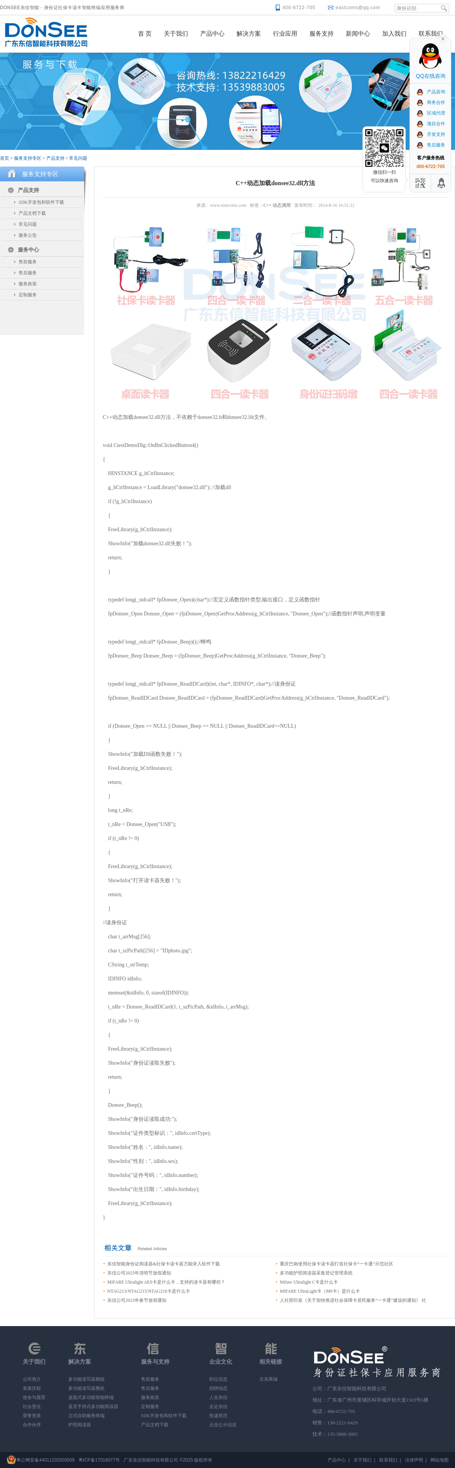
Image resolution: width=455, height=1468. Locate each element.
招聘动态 (218, 1388)
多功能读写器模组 (86, 1379)
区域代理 (430, 113)
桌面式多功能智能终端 (91, 1397)
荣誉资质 (32, 1415)
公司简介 (32, 1379)
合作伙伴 (32, 1424)
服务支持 (321, 33)
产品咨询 (430, 91)
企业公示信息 (223, 1424)
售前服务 (28, 261)
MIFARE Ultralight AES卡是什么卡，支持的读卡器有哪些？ (166, 1282)
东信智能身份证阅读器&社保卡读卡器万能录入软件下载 (163, 1264)
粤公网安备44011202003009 (45, 1460)
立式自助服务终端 (86, 1415)
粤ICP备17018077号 (99, 1460)
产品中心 (212, 33)
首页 (4, 158)
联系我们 (431, 33)
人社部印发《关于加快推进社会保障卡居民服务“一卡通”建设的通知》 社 (353, 1300)
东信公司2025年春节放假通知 (136, 1300)
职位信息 (218, 1379)
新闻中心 (358, 33)
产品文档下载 (32, 213)
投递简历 (218, 1415)
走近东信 (218, 1406)
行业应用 (285, 33)
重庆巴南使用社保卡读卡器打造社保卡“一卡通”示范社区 (336, 1264)
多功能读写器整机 (86, 1388)
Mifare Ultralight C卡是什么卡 (309, 1282)
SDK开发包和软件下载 (41, 202)
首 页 (145, 33)
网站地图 (439, 1460)
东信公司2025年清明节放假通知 (139, 1273)
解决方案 (249, 33)
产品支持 (55, 158)
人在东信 (218, 1397)
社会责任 (32, 1406)
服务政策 (28, 283)
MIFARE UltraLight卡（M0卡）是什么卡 (320, 1291)
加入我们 (394, 33)
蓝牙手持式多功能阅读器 (93, 1406)
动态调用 (282, 205)
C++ (268, 205)
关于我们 (176, 33)
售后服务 (28, 272)
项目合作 (430, 123)
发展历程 (32, 1388)
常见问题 (78, 158)
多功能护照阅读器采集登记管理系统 (316, 1273)
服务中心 (28, 250)
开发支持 (430, 134)
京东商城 (268, 1379)
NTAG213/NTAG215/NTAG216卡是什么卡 (148, 1291)
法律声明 (414, 1460)
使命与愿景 (34, 1397)
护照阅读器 (79, 1424)
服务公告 (28, 235)
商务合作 (430, 102)
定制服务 (28, 294)
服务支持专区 (27, 158)
